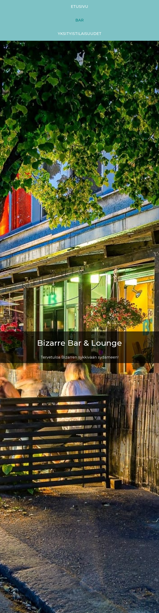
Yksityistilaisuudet (79, 33)
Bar (79, 20)
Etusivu (79, 6)
